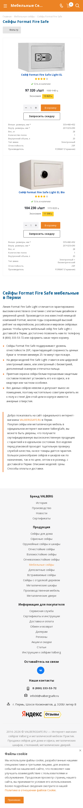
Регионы (41, 637)
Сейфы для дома (42, 533)
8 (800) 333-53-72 (44, 688)
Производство (41, 508)
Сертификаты (42, 518)
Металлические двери (41, 595)
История (41, 503)
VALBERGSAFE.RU (30, 420)
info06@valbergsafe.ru (44, 696)
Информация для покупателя (42, 604)
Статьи (41, 647)
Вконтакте (40, 670)
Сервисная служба (41, 611)
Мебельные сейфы (41, 564)
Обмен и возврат (41, 626)
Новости (41, 513)
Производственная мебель (41, 590)
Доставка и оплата (41, 621)
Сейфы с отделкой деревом (41, 580)
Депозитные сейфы (41, 570)
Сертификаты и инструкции (41, 616)
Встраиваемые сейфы (41, 575)
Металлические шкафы (41, 585)
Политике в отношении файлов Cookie (30, 790)
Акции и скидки (42, 642)
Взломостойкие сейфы (41, 554)
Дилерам (41, 631)
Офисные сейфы (41, 539)
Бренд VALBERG (41, 496)
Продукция (41, 527)
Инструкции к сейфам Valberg (41, 652)
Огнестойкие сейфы (41, 549)
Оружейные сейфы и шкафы (41, 544)
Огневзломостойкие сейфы (41, 559)
